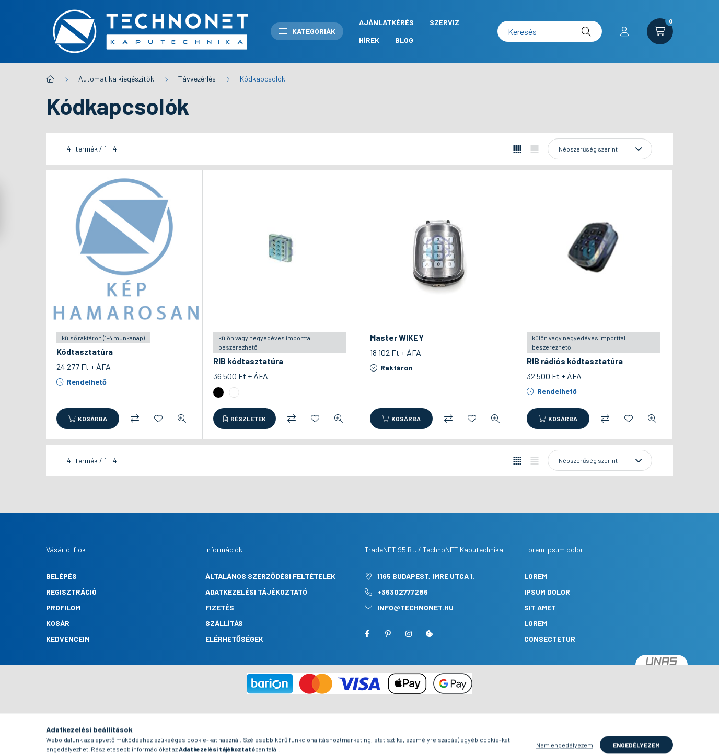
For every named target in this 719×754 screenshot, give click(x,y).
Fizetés (219, 607)
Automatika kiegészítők (116, 78)
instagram (408, 633)
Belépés (61, 576)
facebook (366, 633)
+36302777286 (402, 591)
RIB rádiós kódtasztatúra (575, 361)
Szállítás (224, 623)
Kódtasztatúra (84, 351)
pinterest (387, 633)
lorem (535, 576)
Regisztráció (71, 591)
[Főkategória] (50, 79)
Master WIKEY (397, 337)
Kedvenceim (68, 638)
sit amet (540, 607)
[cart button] (660, 31)
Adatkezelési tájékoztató (256, 591)
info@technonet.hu (415, 607)
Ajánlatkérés (386, 22)
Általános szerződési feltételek (270, 576)
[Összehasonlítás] (134, 418)
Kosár (57, 623)
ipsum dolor (547, 591)
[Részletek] (244, 418)
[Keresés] (549, 31)
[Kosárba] (87, 418)
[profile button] (624, 31)
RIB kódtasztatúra (248, 361)
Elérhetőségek (234, 638)
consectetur (549, 638)
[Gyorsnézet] (181, 418)
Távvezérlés (197, 78)
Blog (404, 40)
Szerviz (444, 22)
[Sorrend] (600, 148)
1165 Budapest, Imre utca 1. (426, 576)
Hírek (369, 40)
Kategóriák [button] (307, 31)
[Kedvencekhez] (158, 418)
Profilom (63, 607)
